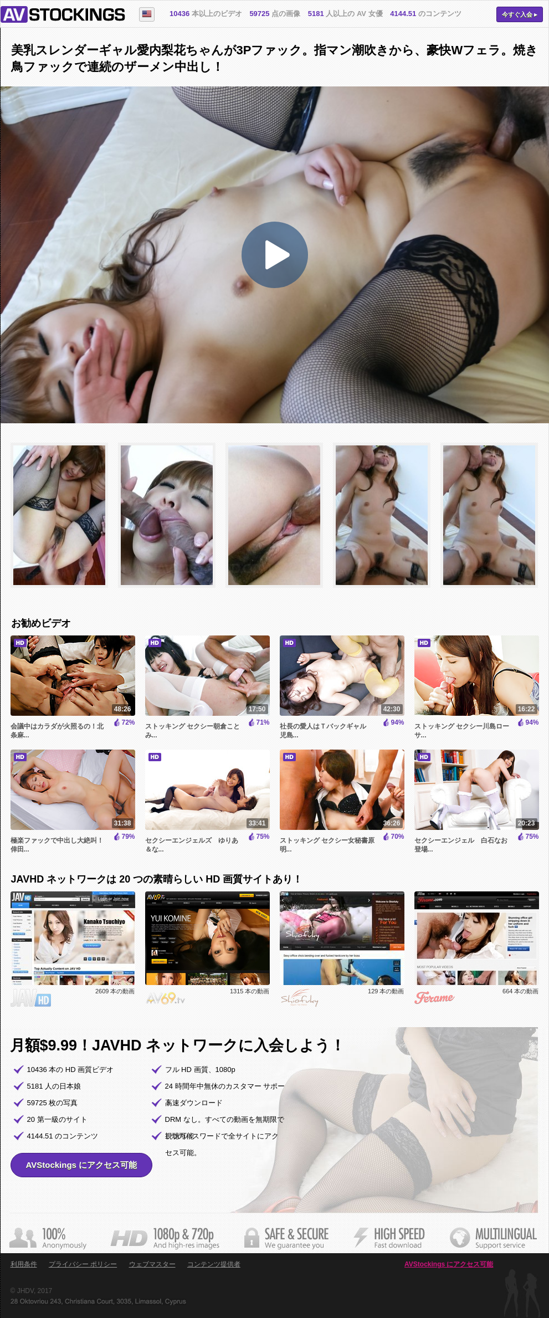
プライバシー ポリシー (83, 1264)
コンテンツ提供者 (213, 1264)
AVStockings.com (63, 14)
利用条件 (24, 1264)
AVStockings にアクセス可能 (81, 1165)
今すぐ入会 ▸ (519, 14)
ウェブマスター (152, 1264)
